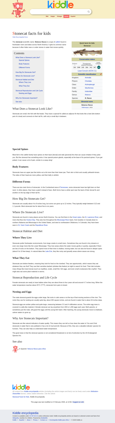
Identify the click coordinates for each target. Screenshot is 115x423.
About (28, 420)
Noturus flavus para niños (37, 349)
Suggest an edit (78, 402)
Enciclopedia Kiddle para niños (59, 420)
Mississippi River (63, 220)
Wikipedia (16, 418)
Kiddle (15, 420)
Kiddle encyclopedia (31, 391)
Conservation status (87, 59)
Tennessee (64, 187)
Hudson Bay (30, 220)
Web (47, 16)
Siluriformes (89, 88)
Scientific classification (87, 74)
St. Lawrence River (91, 217)
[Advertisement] (57, 24)
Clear (84, 11)
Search (88, 11)
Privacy (35, 420)
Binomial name (87, 101)
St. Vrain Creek (23, 225)
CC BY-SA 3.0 (33, 416)
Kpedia (66, 16)
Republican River (41, 225)
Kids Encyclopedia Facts (20, 37)
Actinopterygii (90, 84)
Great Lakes (77, 217)
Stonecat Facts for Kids (21, 397)
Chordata (88, 81)
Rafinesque (85, 107)
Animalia (88, 77)
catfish (57, 42)
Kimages (59, 16)
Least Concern (83, 71)
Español (73, 16)
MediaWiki (44, 418)
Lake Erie (48, 251)
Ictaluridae (88, 91)
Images (53, 16)
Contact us (43, 420)
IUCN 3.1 (92, 71)
